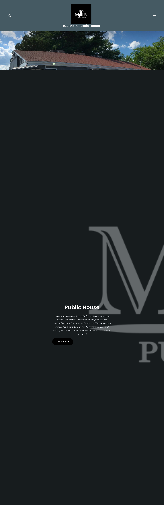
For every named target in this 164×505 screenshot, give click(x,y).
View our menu (63, 341)
